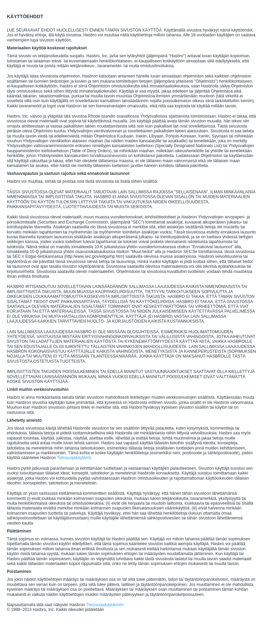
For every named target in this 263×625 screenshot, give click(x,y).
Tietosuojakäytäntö (74, 457)
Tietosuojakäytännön (105, 604)
